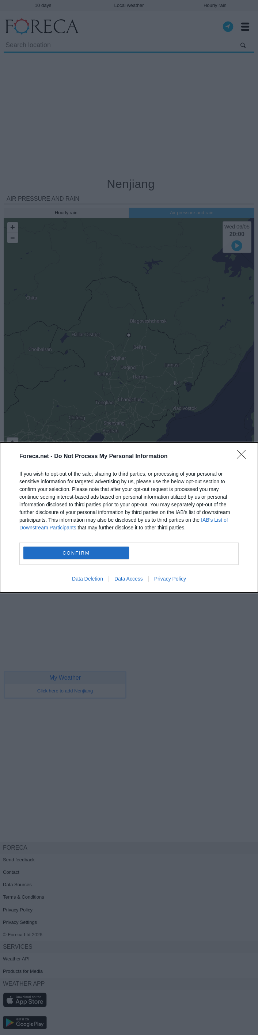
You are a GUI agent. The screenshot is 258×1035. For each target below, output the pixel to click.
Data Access (128, 579)
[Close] (244, 457)
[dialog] (129, 517)
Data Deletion (87, 579)
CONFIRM (76, 553)
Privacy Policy (170, 579)
